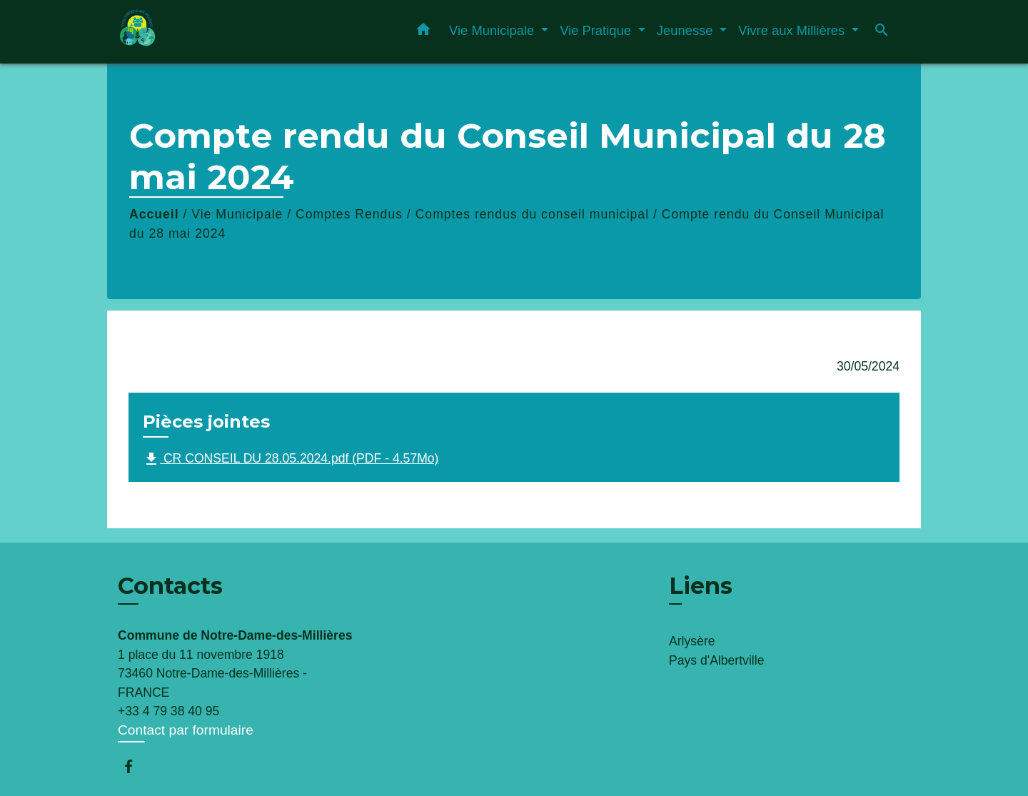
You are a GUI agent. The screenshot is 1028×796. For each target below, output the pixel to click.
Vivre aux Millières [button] (793, 30)
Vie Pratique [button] (597, 30)
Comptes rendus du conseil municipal (532, 214)
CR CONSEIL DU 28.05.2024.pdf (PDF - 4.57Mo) (290, 459)
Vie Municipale (237, 214)
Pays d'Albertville (716, 660)
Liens (700, 586)
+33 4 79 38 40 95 (168, 711)
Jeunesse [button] (687, 30)
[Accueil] (207, 32)
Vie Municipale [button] (493, 30)
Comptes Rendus (349, 214)
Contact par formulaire (185, 729)
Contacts (170, 586)
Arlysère (692, 641)
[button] (423, 32)
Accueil (154, 214)
